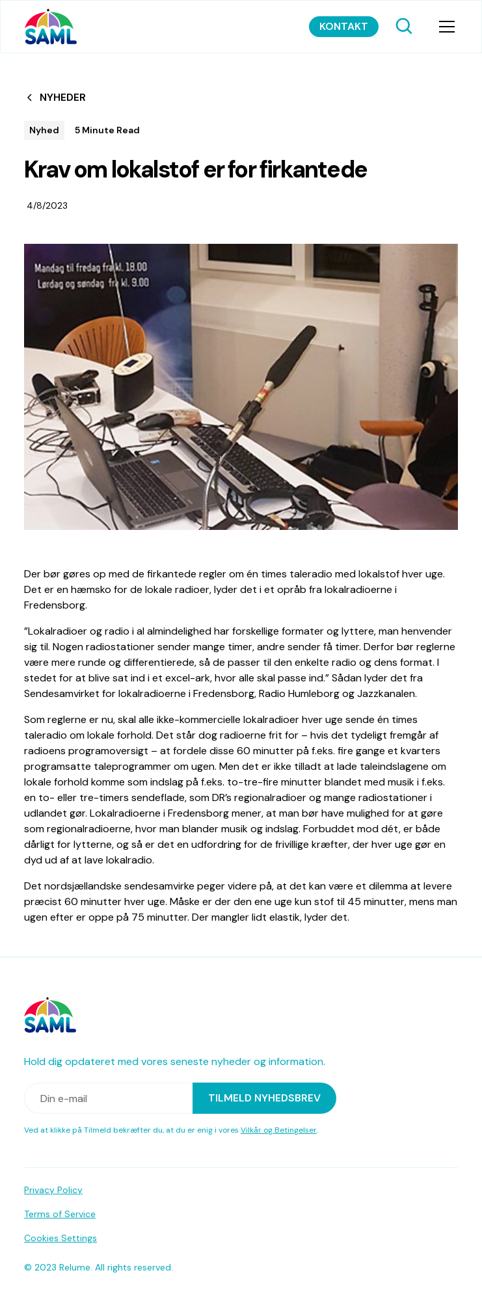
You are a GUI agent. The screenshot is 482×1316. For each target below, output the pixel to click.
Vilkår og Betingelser (279, 1130)
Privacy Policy (53, 1190)
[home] (51, 27)
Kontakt (343, 26)
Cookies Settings (60, 1238)
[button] (444, 26)
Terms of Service (60, 1214)
